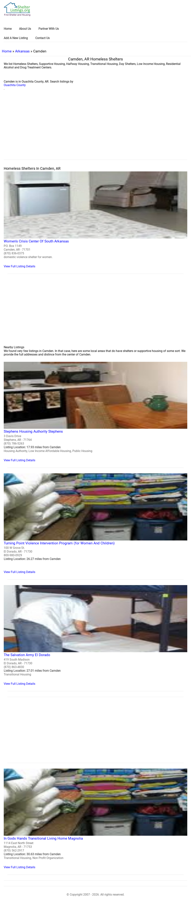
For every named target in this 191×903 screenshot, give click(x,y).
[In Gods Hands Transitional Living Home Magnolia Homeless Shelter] (95, 819)
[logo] (17, 9)
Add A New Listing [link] (16, 38)
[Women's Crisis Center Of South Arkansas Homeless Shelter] (95, 219)
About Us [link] (25, 28)
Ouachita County (15, 85)
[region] (95, 129)
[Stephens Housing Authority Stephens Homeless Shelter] (95, 412)
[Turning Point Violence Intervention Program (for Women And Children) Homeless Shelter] (95, 523)
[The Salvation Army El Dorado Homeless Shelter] (95, 635)
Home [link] (8, 28)
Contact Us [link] (42, 38)
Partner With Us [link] (48, 28)
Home (7, 51)
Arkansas (22, 51)
